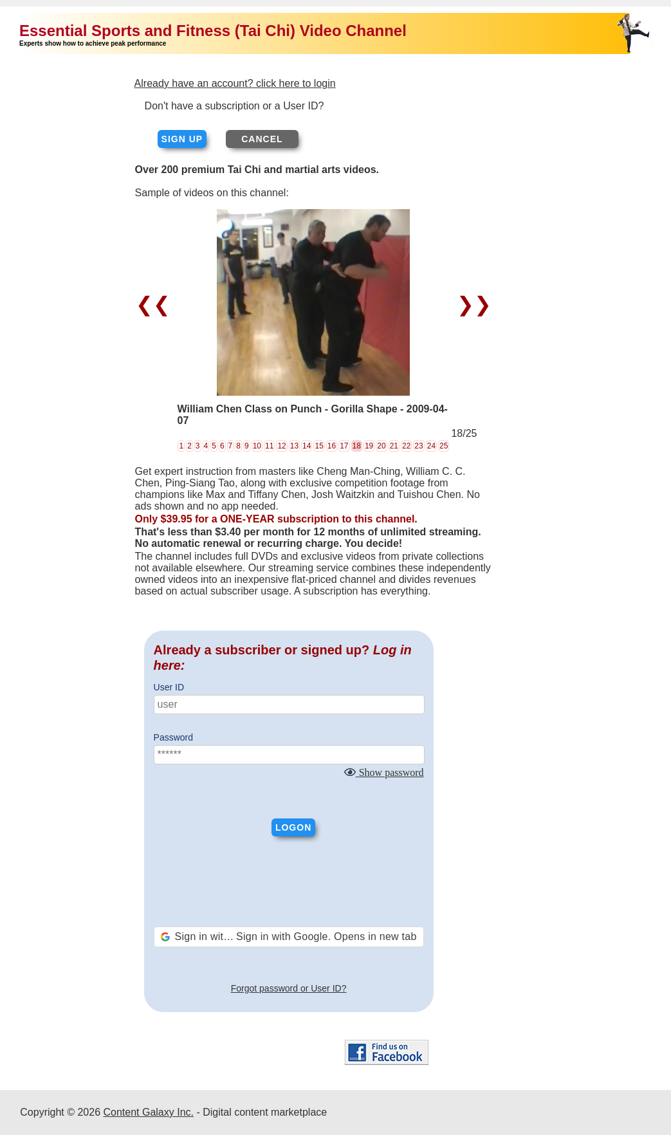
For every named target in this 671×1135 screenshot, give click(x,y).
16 (331, 445)
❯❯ (471, 304)
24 (431, 445)
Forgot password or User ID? (289, 988)
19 (369, 445)
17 (344, 445)
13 (294, 445)
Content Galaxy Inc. (148, 1112)
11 (269, 445)
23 (418, 445)
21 (394, 445)
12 (281, 445)
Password (173, 737)
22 (406, 445)
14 (306, 445)
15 (319, 445)
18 (357, 445)
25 (443, 445)
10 (257, 445)
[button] (289, 937)
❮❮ (156, 304)
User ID (169, 687)
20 (381, 445)
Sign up (182, 139)
